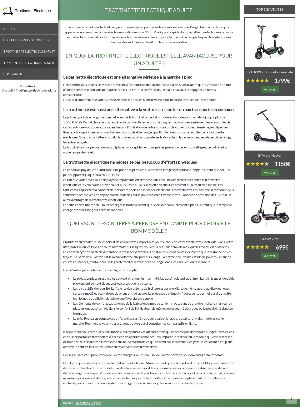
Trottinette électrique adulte (29, 62)
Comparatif (12, 74)
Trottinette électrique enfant (29, 51)
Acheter (269, 89)
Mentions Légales (88, 403)
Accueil (9, 29)
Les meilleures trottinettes (26, 40)
